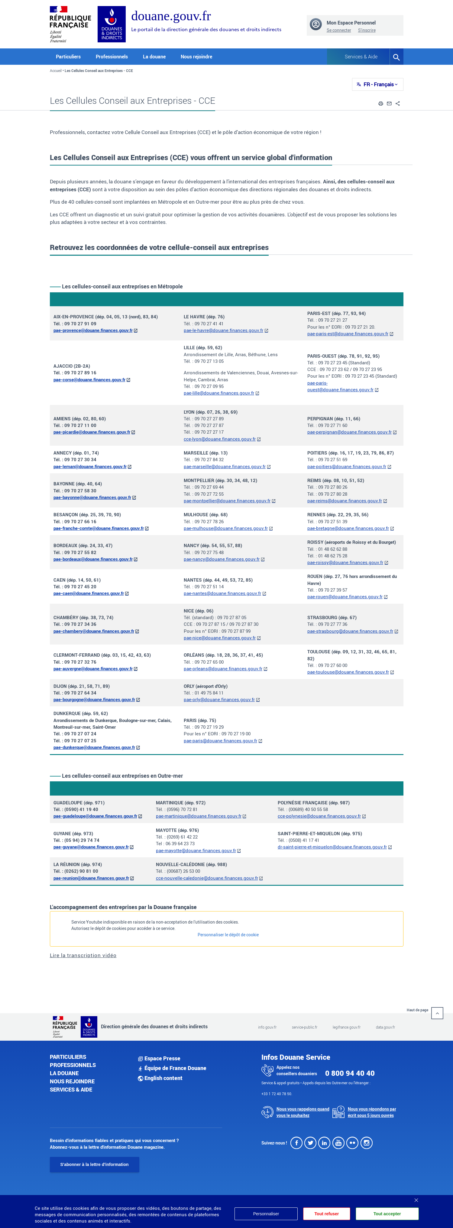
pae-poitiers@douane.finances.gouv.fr (346, 466)
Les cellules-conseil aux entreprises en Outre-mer (122, 775)
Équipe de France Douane (172, 1068)
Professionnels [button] (112, 56)
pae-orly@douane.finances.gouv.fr (219, 699)
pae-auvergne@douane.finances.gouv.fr (93, 668)
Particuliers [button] (68, 56)
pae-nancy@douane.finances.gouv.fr (222, 559)
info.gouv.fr (267, 1027)
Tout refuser (326, 1213)
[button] (380, 103)
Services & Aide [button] (361, 56)
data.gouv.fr (385, 1027)
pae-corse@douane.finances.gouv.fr (89, 379)
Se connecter (339, 30)
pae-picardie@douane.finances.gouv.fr (91, 432)
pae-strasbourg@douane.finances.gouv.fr (350, 631)
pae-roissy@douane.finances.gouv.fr (345, 562)
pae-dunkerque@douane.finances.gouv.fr (94, 747)
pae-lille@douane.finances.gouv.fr (219, 393)
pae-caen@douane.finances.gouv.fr (88, 593)
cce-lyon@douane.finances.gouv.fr (220, 439)
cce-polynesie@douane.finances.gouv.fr (319, 816)
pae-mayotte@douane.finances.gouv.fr (196, 850)
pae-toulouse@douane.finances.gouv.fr (348, 672)
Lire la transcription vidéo (83, 955)
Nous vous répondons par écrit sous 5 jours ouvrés (372, 1112)
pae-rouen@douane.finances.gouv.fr (345, 596)
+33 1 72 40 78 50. (276, 1093)
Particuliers (68, 1056)
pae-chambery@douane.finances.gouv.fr (93, 631)
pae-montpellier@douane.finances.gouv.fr (227, 500)
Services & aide (71, 1089)
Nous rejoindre (196, 56)
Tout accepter (387, 1213)
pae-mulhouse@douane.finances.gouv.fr (226, 528)
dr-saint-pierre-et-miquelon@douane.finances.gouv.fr (332, 847)
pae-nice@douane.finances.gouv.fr (220, 638)
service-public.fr (304, 1027)
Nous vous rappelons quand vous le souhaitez (303, 1112)
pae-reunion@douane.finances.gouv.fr (91, 878)
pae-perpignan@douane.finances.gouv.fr (349, 432)
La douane (64, 1073)
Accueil (56, 70)
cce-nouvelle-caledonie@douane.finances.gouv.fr (207, 878)
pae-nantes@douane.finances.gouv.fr (222, 593)
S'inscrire (367, 30)
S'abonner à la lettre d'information (94, 1164)
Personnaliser (266, 1213)
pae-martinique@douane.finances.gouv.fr (198, 816)
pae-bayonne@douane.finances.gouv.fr (92, 497)
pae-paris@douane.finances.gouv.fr (220, 740)
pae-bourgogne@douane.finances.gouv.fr (94, 699)
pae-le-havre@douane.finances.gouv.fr (223, 330)
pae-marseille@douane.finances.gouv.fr (225, 466)
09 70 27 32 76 (80, 662)
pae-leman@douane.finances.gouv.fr (90, 466)
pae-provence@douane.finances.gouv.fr (93, 330)
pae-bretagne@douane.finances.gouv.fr (348, 528)
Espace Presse (159, 1058)
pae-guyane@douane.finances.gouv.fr (91, 847)
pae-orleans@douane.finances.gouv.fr (223, 668)
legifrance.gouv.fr (347, 1027)
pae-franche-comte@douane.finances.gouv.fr (98, 528)
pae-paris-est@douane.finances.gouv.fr (347, 333)
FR (379, 84)
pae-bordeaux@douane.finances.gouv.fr (93, 559)
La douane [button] (154, 56)
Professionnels (73, 1065)
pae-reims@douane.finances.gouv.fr (344, 500)
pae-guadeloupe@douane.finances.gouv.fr (95, 816)
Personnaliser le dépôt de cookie (228, 934)
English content (160, 1078)
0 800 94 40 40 (350, 1073)
